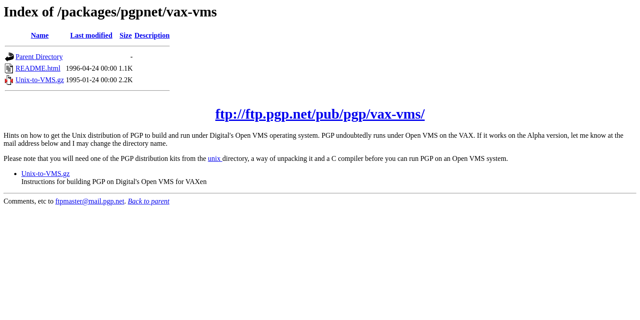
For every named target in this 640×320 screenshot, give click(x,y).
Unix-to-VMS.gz (40, 80)
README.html (38, 68)
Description (152, 35)
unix (215, 158)
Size (126, 35)
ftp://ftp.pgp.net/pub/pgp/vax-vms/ (319, 114)
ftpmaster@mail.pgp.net (89, 201)
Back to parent (149, 201)
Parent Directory (39, 56)
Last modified (91, 35)
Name (39, 35)
